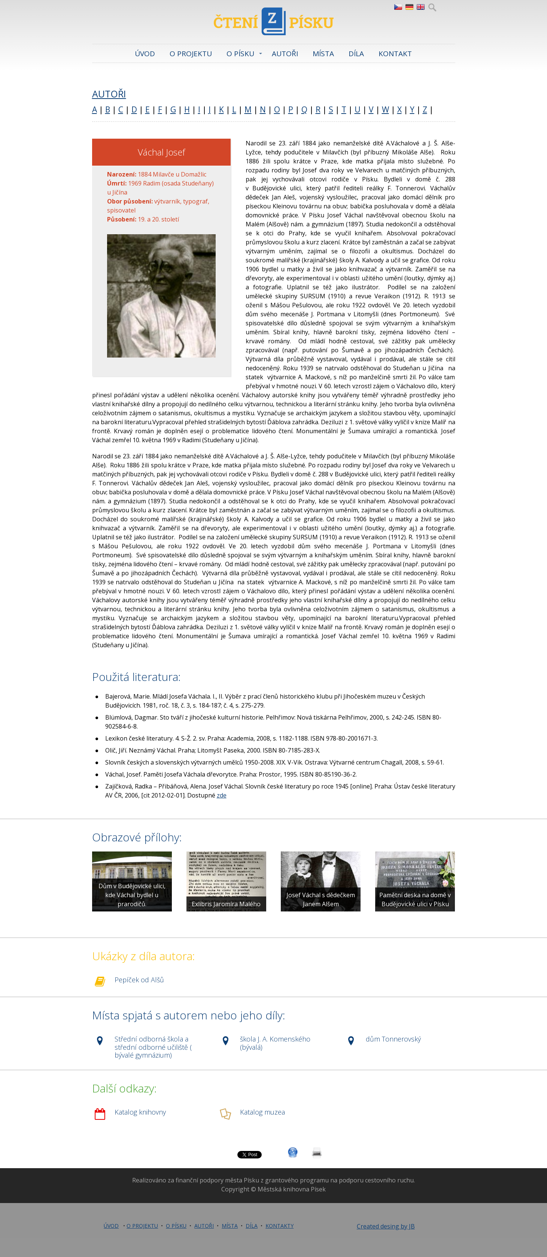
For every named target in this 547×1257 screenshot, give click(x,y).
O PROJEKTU (191, 53)
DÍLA (356, 53)
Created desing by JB (386, 1226)
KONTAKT (395, 53)
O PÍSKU (240, 53)
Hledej (432, 7)
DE (409, 7)
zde (222, 795)
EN (420, 7)
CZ (397, 7)
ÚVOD (145, 53)
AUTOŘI (285, 53)
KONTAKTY (279, 1225)
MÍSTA (323, 53)
